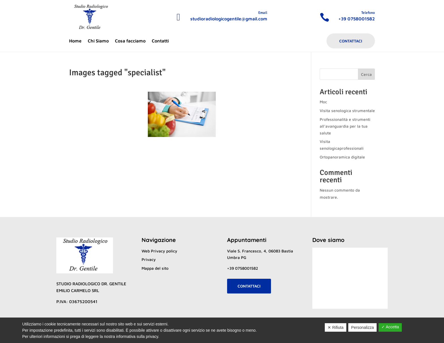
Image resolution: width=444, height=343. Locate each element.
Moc (323, 101)
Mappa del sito (155, 268)
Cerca (366, 74)
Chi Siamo (98, 41)
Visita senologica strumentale (347, 110)
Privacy (149, 259)
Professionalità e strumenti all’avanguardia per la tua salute (345, 126)
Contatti (160, 41)
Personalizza (362, 327)
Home (75, 41)
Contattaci (350, 40)
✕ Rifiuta (335, 327)
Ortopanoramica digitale (342, 157)
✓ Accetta (390, 327)
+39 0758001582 (242, 268)
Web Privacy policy (159, 250)
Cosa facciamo (130, 41)
